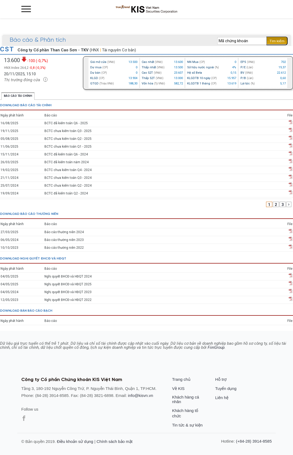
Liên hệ (221, 397)
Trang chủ (181, 379)
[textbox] (242, 41)
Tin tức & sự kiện (187, 425)
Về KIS (178, 388)
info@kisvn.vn (140, 395)
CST (8, 49)
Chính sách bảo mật (114, 441)
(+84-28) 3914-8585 (254, 441)
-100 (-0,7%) (34, 59)
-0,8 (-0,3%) (37, 68)
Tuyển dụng (225, 388)
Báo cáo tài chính (18, 96)
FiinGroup (216, 347)
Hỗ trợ (220, 379)
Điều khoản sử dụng (75, 441)
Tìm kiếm (277, 41)
